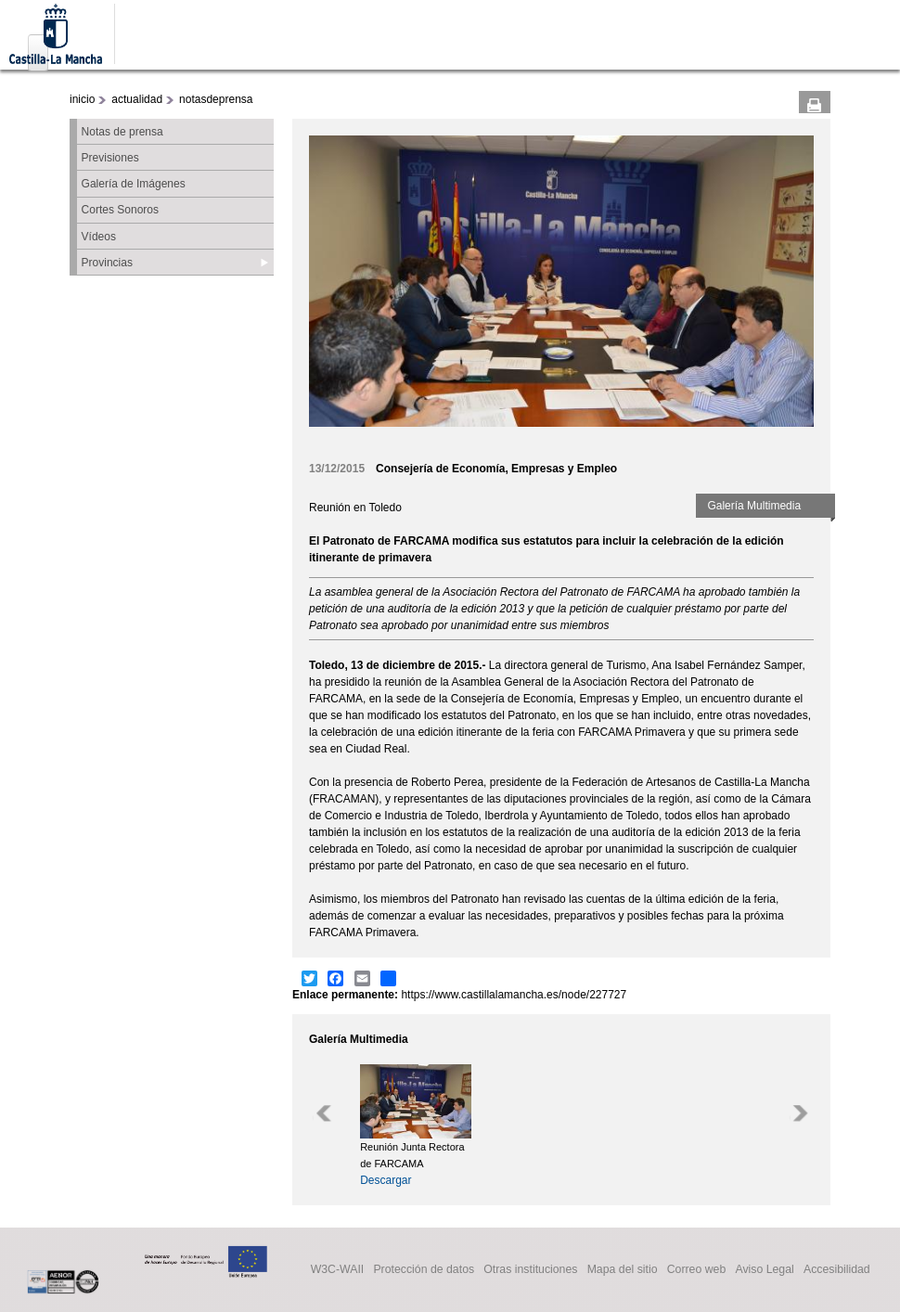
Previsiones (110, 157)
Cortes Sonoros (120, 209)
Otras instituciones (530, 1270)
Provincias (107, 262)
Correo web (696, 1270)
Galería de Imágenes (134, 183)
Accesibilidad (837, 1270)
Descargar (385, 1180)
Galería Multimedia (754, 505)
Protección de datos (423, 1270)
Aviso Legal (764, 1270)
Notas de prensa (122, 131)
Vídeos (99, 236)
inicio (82, 99)
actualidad (136, 99)
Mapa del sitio (622, 1270)
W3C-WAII (338, 1270)
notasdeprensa (215, 99)
